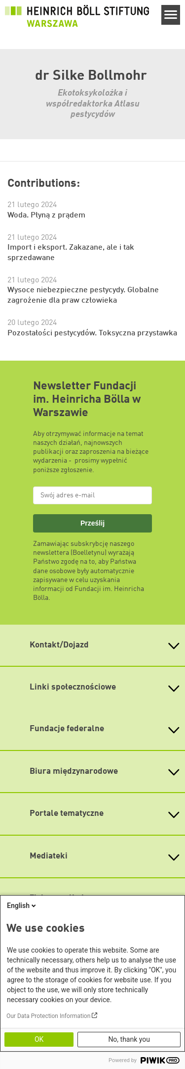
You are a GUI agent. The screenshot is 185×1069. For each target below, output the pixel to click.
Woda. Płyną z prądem (46, 215)
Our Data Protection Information (48, 1016)
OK (39, 1039)
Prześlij (92, 523)
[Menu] (171, 15)
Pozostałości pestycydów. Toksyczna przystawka (92, 333)
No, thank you (129, 1039)
